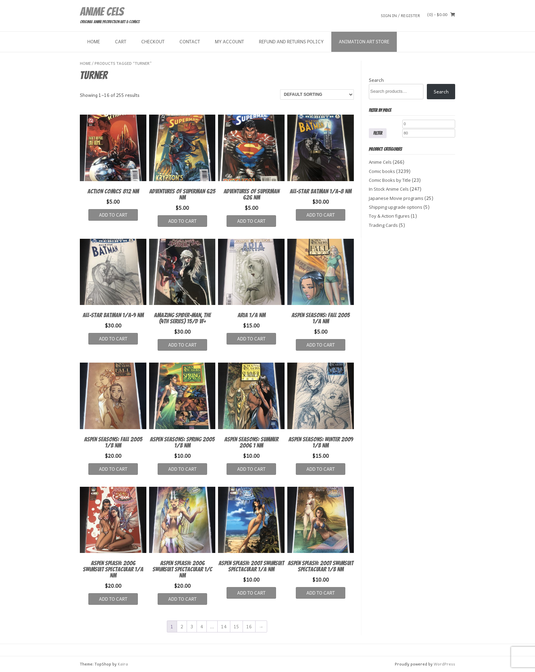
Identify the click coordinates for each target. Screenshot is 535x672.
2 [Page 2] (181, 626)
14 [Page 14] (224, 626)
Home (93, 41)
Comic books (382, 171)
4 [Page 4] (201, 626)
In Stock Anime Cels (389, 189)
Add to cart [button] (113, 214)
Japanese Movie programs (396, 198)
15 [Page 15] (236, 626)
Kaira (123, 664)
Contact (189, 41)
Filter (377, 133)
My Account (229, 41)
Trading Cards (383, 225)
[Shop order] (317, 94)
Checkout (152, 41)
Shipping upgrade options (395, 207)
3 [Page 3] (191, 626)
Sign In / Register (400, 15)
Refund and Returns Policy (291, 41)
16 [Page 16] (249, 626)
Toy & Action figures (389, 216)
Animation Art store (364, 41)
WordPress (444, 664)
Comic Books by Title (390, 180)
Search (376, 80)
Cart (120, 41)
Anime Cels (102, 11)
